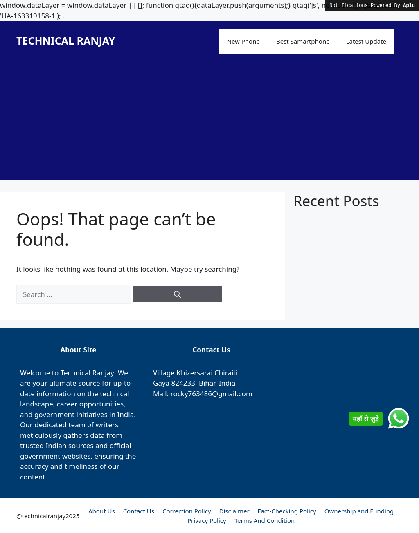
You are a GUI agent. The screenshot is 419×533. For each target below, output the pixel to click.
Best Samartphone (303, 41)
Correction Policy (186, 511)
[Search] (177, 294)
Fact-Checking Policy (287, 511)
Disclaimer (234, 511)
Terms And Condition (264, 520)
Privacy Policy (206, 520)
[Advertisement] (209, 123)
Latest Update (366, 41)
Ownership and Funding (359, 511)
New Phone (243, 41)
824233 (183, 383)
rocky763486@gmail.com (211, 393)
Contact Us (138, 511)
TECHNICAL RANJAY (65, 40)
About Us (101, 511)
